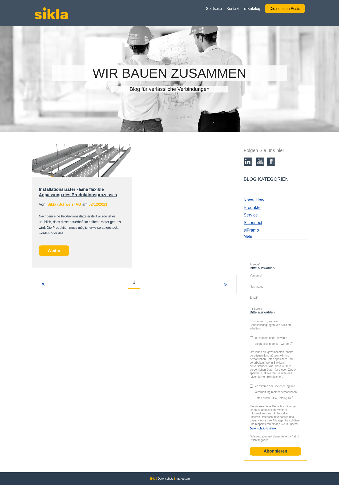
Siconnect (253, 222)
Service (251, 215)
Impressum (183, 478)
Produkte (252, 207)
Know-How (254, 200)
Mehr (248, 236)
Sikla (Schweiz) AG (64, 204)
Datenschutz (166, 478)
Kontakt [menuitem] (232, 9)
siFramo (251, 230)
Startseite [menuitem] (214, 9)
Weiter (54, 250)
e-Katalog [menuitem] (252, 9)
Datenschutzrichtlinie (263, 428)
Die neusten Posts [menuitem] (285, 9)
